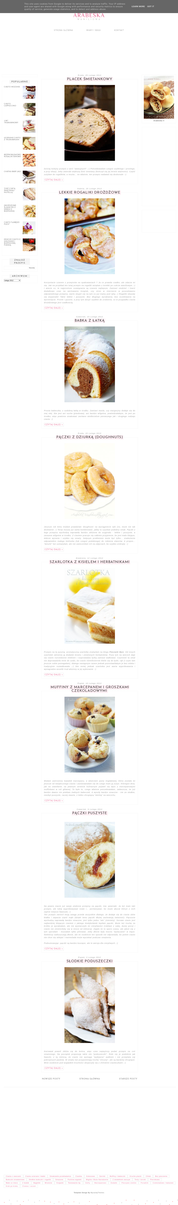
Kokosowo (90, 1176)
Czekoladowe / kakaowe (163, 1183)
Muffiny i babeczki (117, 1176)
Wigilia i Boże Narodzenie (97, 1179)
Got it (150, 6)
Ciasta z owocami (13, 1176)
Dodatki (114, 1183)
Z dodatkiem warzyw (121, 1179)
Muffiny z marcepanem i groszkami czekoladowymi (90, 689)
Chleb (148, 1176)
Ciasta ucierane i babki (35, 1176)
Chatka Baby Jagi (12, 172)
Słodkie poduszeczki (90, 961)
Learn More (138, 6)
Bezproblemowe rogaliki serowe (12, 156)
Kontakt (119, 30)
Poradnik (144, 1183)
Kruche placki (136, 1176)
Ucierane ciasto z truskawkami (12, 139)
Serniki (102, 1176)
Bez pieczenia (161, 1176)
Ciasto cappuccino (10, 105)
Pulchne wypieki (75, 1179)
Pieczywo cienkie (129, 1183)
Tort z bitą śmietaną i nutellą (9, 190)
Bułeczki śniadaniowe (15, 1179)
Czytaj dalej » (54, 180)
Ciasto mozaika (12, 87)
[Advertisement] (76, 50)
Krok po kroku (12, 1186)
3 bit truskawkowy (11, 122)
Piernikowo (155, 1179)
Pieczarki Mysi (116, 652)
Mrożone (48, 1183)
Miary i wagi (93, 30)
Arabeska (89, 15)
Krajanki (60, 1183)
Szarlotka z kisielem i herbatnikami (90, 562)
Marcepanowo (100, 1183)
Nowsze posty (51, 1079)
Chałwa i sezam (29, 1186)
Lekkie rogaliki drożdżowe (89, 192)
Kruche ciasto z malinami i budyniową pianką (12, 242)
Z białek (25, 1183)
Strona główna (63, 30)
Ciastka (79, 1176)
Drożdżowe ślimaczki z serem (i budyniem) (10, 208)
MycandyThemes (97, 1193)
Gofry (87, 1183)
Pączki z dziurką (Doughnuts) (89, 437)
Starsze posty (128, 1079)
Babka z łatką (90, 321)
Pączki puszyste (89, 813)
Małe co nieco (12, 1183)
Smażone (59, 1179)
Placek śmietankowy (89, 79)
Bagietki (36, 1183)
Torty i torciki (140, 1179)
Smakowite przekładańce (60, 1176)
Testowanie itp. (74, 1183)
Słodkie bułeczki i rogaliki (40, 1179)
